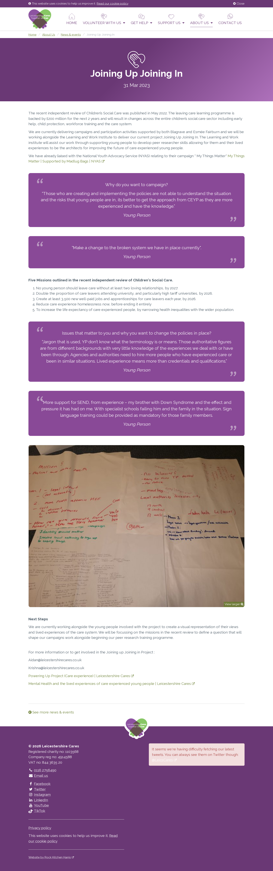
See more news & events (51, 712)
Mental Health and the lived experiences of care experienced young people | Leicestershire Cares (109, 683)
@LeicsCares (162, 760)
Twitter (37, 789)
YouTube (38, 805)
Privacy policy (39, 828)
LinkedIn (38, 800)
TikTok (36, 811)
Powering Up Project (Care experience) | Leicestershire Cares (79, 676)
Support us (171, 19)
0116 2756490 (42, 770)
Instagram (39, 794)
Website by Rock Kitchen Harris (49, 857)
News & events (71, 34)
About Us (201, 19)
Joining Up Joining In (101, 34)
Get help (141, 19)
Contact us (230, 19)
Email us (38, 775)
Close (238, 3)
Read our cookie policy (112, 3)
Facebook (39, 784)
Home (71, 19)
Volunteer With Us (104, 19)
